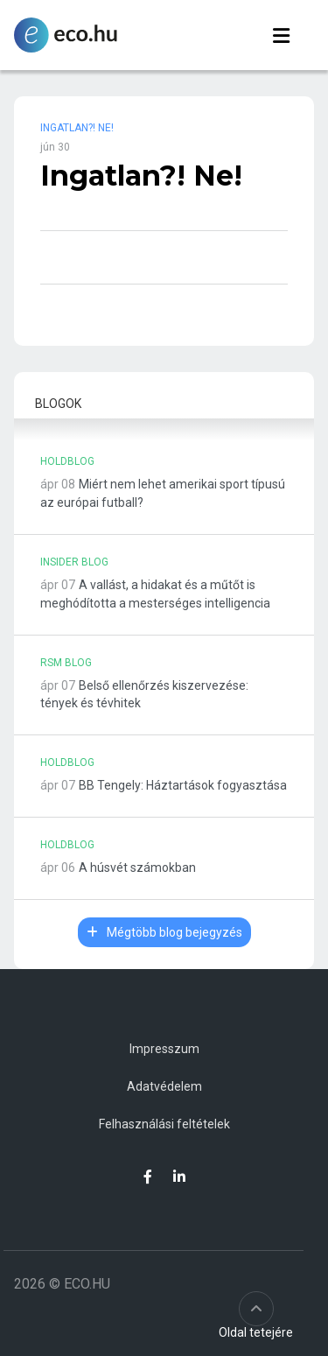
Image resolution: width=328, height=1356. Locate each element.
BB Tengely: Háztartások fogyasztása (183, 785)
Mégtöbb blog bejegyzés (164, 932)
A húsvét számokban (137, 868)
